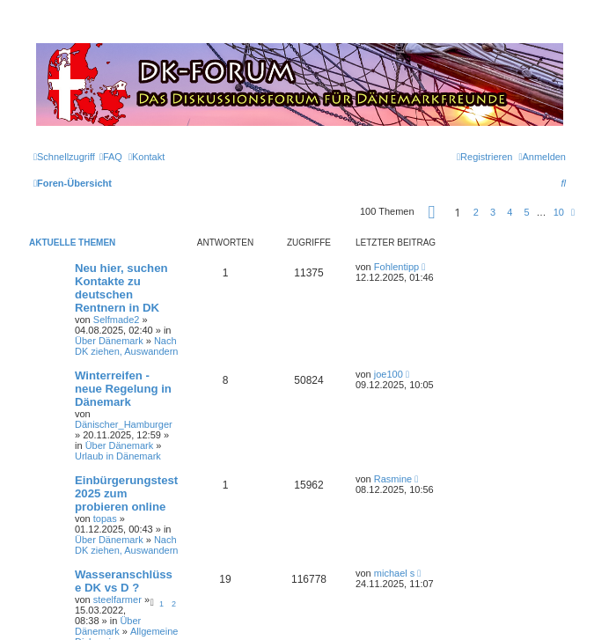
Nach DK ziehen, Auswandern (126, 346)
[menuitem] (110, 156)
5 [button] (526, 212)
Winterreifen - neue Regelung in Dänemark (123, 388)
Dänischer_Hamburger (123, 424)
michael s (394, 573)
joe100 (388, 374)
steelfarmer (117, 599)
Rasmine (393, 479)
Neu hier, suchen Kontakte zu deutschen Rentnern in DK (121, 287)
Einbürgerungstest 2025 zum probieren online (126, 493)
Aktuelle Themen (72, 242)
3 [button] (492, 212)
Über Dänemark (109, 340)
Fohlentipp (396, 266)
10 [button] (559, 212)
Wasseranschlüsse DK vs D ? (123, 581)
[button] (432, 212)
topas (105, 518)
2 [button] (476, 212)
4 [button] (509, 212)
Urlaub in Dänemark (118, 456)
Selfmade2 (116, 319)
